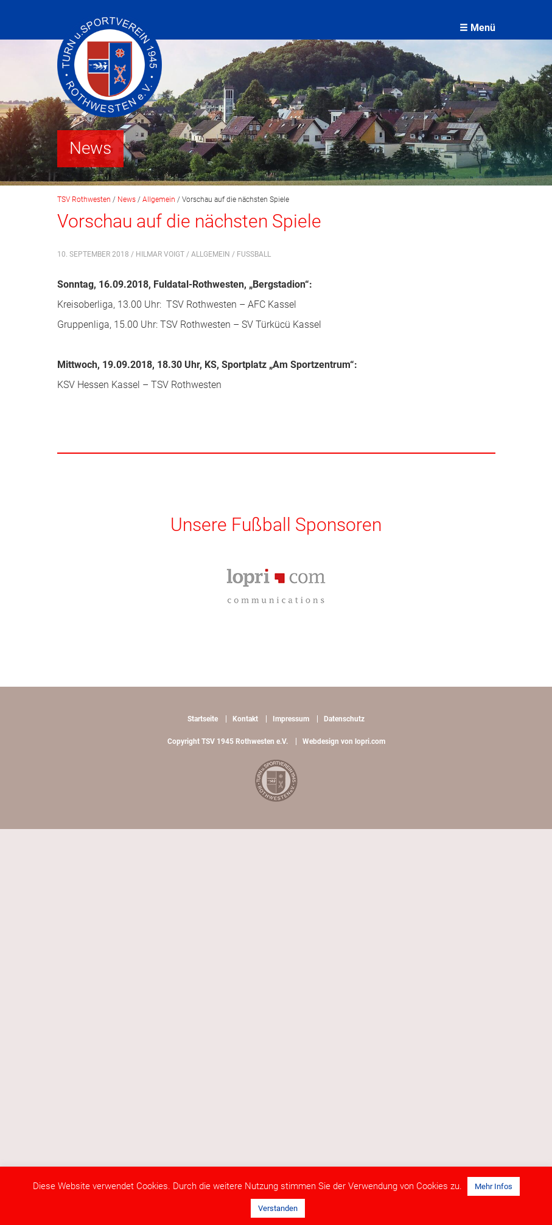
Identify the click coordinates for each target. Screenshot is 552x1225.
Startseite (202, 719)
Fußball (254, 254)
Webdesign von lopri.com (343, 741)
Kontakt (245, 719)
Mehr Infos (493, 1186)
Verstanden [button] (278, 1208)
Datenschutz (344, 719)
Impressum (291, 719)
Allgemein (210, 254)
